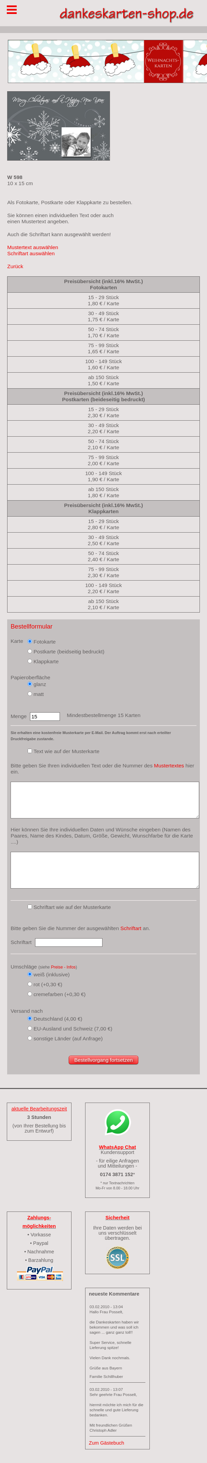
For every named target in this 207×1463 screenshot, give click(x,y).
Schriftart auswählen (30, 253)
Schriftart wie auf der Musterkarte (72, 907)
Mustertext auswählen (32, 247)
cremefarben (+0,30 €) (60, 994)
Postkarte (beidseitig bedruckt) (69, 651)
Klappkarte (46, 661)
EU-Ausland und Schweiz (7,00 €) (73, 1028)
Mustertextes (169, 765)
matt (39, 694)
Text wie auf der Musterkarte (67, 751)
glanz (40, 684)
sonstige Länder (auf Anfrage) (68, 1038)
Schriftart (131, 928)
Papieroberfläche (30, 677)
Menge (19, 716)
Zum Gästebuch (106, 1443)
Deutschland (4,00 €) (58, 1019)
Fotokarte (45, 642)
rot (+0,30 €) (48, 984)
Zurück (15, 266)
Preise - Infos (63, 967)
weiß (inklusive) (52, 974)
